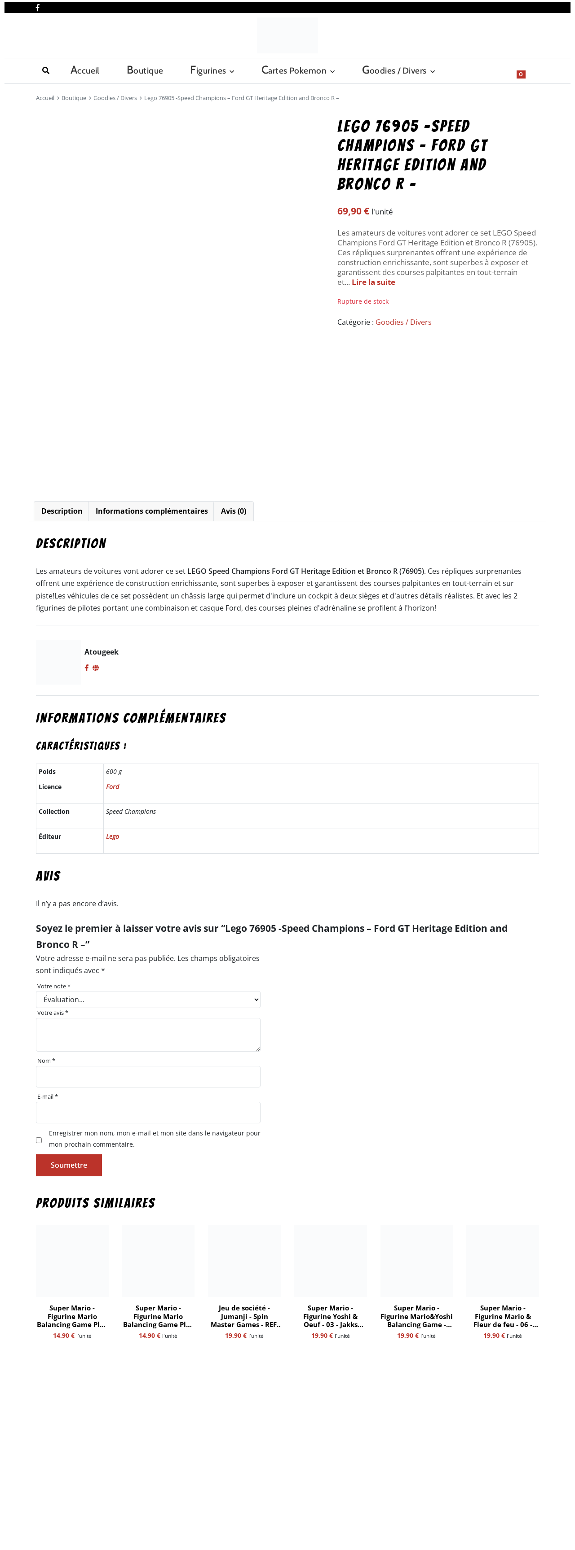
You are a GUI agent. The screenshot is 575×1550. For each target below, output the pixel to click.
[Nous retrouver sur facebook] (38, 6)
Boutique (89, 70)
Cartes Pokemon (201, 70)
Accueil (48, 70)
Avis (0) (233, 511)
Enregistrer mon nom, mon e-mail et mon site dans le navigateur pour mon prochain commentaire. (155, 1138)
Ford (112, 786)
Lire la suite (373, 282)
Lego (112, 836)
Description (62, 511)
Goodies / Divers (282, 70)
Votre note (54, 986)
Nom (46, 1061)
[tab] (62, 511)
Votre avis (52, 1013)
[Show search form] (528, 70)
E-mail (47, 1096)
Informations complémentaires (152, 511)
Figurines (134, 70)
